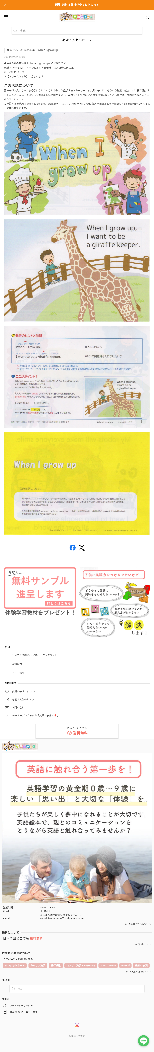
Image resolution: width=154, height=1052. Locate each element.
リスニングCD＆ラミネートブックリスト (34, 655)
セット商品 (18, 673)
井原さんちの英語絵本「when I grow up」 (34, 50)
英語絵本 (17, 664)
